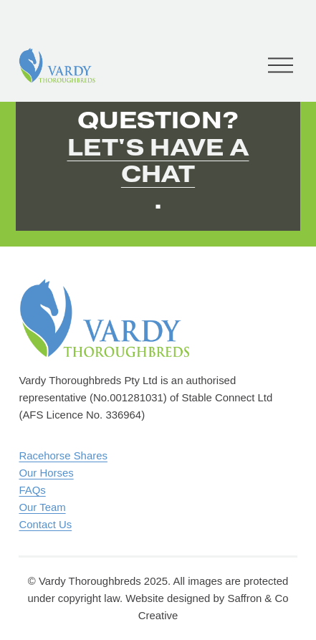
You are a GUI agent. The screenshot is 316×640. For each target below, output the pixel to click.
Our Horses (46, 473)
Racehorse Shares (63, 455)
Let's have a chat (158, 160)
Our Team (42, 507)
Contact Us (45, 524)
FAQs (32, 490)
